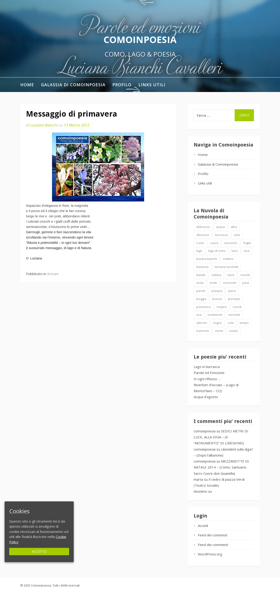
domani (52, 273)
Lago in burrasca (207, 366)
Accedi (203, 525)
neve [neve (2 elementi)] (230, 275)
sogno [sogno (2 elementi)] (217, 323)
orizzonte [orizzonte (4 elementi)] (229, 283)
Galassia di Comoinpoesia (73, 84)
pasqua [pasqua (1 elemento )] (216, 291)
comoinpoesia (205, 431)
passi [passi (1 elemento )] (232, 291)
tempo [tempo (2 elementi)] (244, 323)
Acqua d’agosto (206, 396)
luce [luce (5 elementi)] (247, 251)
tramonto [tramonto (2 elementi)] (202, 331)
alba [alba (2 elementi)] (234, 227)
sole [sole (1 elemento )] (231, 323)
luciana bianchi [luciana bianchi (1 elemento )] (206, 259)
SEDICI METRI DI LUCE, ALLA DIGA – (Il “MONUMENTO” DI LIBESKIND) (221, 437)
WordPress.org (210, 554)
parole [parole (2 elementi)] (200, 291)
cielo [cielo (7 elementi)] (237, 235)
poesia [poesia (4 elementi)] (217, 299)
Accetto (39, 551)
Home (27, 84)
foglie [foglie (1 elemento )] (247, 243)
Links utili (151, 84)
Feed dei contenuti (212, 535)
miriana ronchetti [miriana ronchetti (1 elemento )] (226, 267)
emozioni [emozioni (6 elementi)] (230, 243)
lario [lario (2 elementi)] (235, 251)
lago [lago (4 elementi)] (199, 251)
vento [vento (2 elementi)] (219, 331)
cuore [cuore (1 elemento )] (214, 243)
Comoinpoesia (140, 39)
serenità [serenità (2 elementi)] (234, 315)
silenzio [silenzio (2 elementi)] (201, 323)
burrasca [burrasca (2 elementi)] (221, 235)
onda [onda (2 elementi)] (200, 283)
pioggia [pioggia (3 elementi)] (201, 299)
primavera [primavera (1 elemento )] (203, 307)
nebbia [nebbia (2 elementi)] (216, 275)
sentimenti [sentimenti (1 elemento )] (214, 315)
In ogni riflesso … (207, 379)
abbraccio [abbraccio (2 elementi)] (203, 227)
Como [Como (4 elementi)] (200, 243)
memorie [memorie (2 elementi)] (202, 267)
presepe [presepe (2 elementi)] (234, 299)
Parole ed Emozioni (209, 372)
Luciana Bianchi (44, 125)
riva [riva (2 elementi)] (198, 315)
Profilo (121, 84)
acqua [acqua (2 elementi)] (220, 227)
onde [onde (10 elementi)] (213, 283)
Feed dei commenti (213, 544)
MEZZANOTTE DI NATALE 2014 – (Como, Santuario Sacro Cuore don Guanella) (221, 467)
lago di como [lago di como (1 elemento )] (217, 251)
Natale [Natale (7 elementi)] (200, 275)
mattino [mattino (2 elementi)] (228, 259)
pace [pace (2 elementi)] (245, 283)
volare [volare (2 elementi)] (233, 331)
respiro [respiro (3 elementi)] (222, 307)
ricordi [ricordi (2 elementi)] (237, 307)
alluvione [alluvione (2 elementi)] (202, 235)
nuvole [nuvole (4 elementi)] (245, 275)
